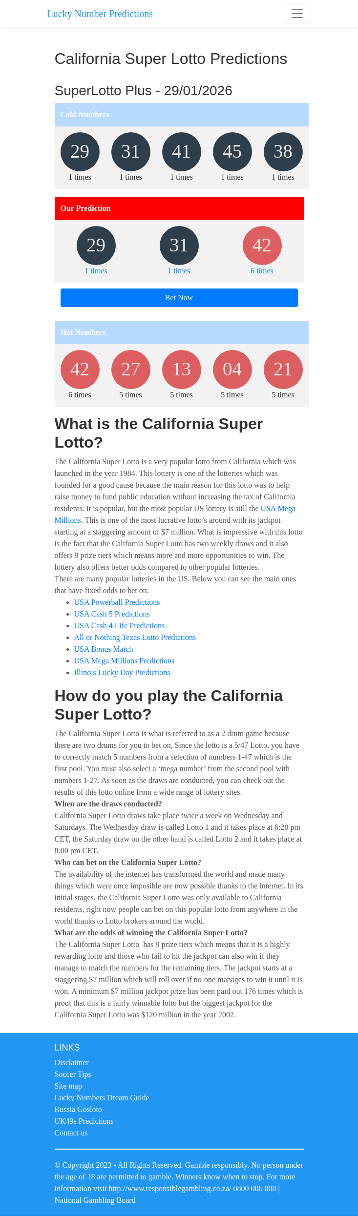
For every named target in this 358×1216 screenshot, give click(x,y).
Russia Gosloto (78, 1109)
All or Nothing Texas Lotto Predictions (135, 637)
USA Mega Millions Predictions (124, 661)
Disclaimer (72, 1062)
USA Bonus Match (103, 649)
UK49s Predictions (84, 1121)
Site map (68, 1086)
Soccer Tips (73, 1074)
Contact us (71, 1133)
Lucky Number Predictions (100, 13)
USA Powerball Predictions (117, 602)
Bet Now (179, 297)
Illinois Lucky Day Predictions (122, 672)
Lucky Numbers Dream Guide (102, 1097)
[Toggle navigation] (297, 13)
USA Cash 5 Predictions (112, 614)
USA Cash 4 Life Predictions (119, 625)
